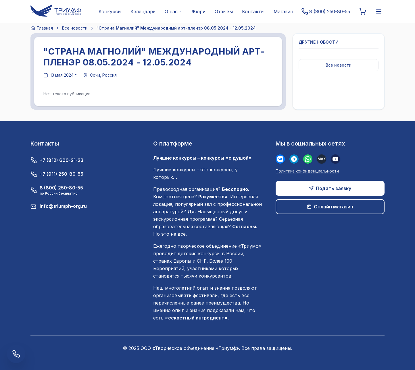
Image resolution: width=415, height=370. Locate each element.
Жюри (198, 11)
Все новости (74, 28)
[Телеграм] (294, 159)
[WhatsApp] (307, 159)
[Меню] (379, 11)
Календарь (142, 11)
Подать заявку (330, 188)
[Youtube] (335, 159)
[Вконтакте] (280, 159)
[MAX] (321, 159)
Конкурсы (110, 11)
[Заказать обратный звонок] (16, 354)
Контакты (253, 11)
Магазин (283, 11)
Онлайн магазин (330, 207)
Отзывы (224, 11)
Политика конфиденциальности (307, 170)
